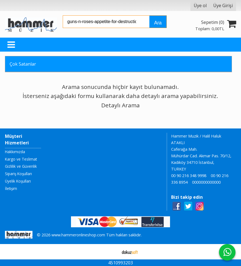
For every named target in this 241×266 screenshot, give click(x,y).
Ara (157, 23)
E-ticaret (112, 252)
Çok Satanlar (23, 64)
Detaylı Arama (120, 105)
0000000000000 (206, 182)
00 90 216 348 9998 (188, 175)
